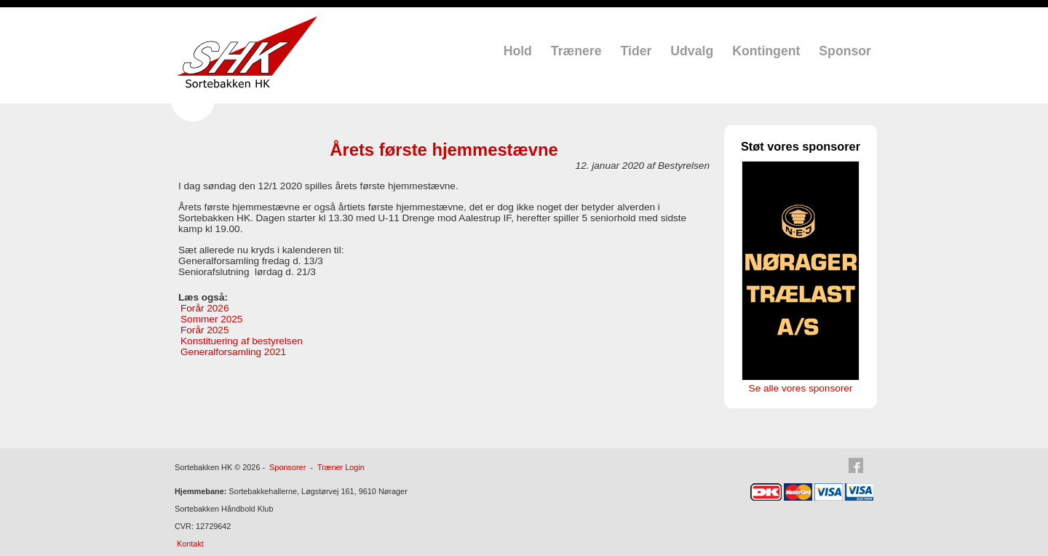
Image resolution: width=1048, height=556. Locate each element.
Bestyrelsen (684, 165)
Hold (518, 51)
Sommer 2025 (211, 319)
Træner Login (341, 467)
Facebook (860, 465)
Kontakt (190, 543)
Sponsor (845, 51)
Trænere (576, 51)
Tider (636, 51)
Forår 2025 (204, 330)
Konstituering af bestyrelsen (241, 340)
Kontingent (766, 51)
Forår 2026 (204, 308)
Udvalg (691, 51)
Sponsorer (287, 467)
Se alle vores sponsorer (801, 388)
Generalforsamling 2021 (233, 351)
